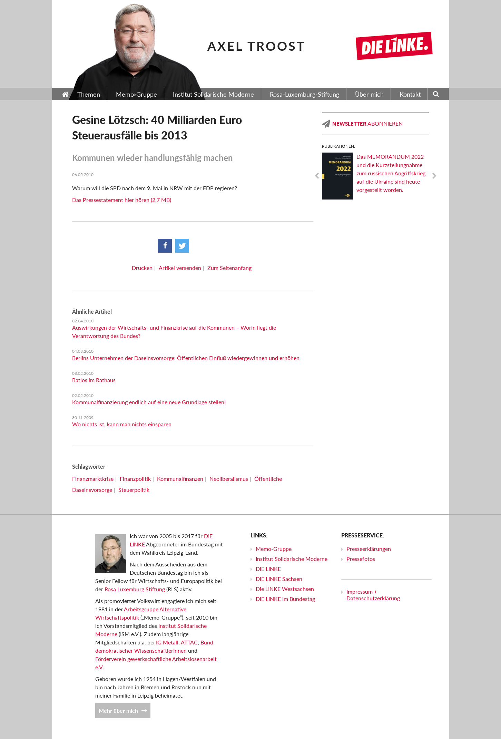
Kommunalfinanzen (180, 478)
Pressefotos (360, 558)
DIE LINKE (268, 568)
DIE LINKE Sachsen (279, 578)
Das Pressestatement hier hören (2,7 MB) (121, 199)
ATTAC (189, 642)
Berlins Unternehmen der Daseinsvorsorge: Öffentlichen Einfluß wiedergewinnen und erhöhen (185, 357)
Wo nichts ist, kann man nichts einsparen (121, 424)
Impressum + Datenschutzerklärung (373, 594)
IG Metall (167, 642)
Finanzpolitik (135, 478)
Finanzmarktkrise (93, 478)
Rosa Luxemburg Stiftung (135, 589)
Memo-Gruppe (274, 548)
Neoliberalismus (228, 478)
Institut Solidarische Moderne (291, 558)
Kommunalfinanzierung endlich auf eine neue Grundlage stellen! (149, 402)
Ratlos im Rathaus (94, 380)
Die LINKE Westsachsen (285, 588)
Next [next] (434, 176)
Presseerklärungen (368, 548)
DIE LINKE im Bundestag (285, 598)
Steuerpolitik (133, 489)
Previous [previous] (316, 176)
